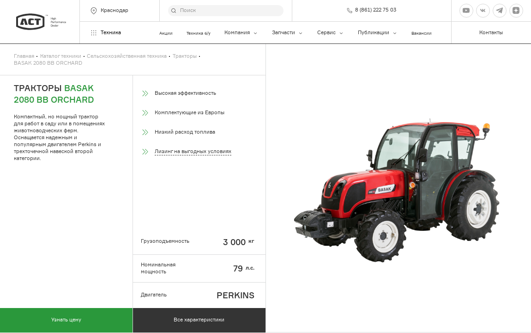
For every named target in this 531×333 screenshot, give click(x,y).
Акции (166, 33)
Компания (241, 33)
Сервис (330, 33)
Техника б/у (199, 33)
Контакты (491, 33)
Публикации (378, 33)
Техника (105, 33)
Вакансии (421, 33)
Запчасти (287, 33)
